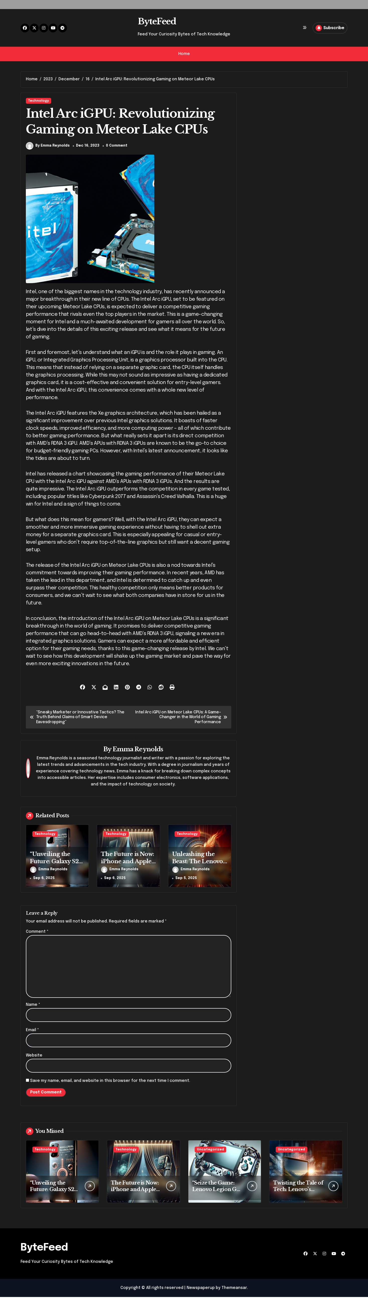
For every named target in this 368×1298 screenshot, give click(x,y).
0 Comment (116, 147)
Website (34, 1056)
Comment (37, 933)
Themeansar (234, 1289)
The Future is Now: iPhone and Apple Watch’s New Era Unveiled (127, 866)
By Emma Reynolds (48, 147)
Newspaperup (201, 1289)
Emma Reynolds (138, 750)
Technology (38, 100)
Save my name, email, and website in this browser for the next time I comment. (110, 1082)
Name (33, 1006)
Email (32, 1031)
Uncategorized (210, 1150)
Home (184, 54)
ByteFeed (157, 21)
